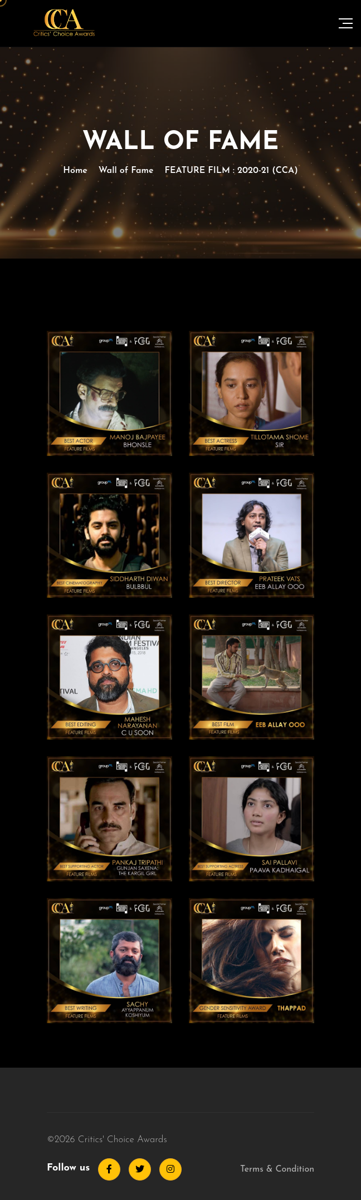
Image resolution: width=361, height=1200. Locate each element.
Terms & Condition (277, 1169)
